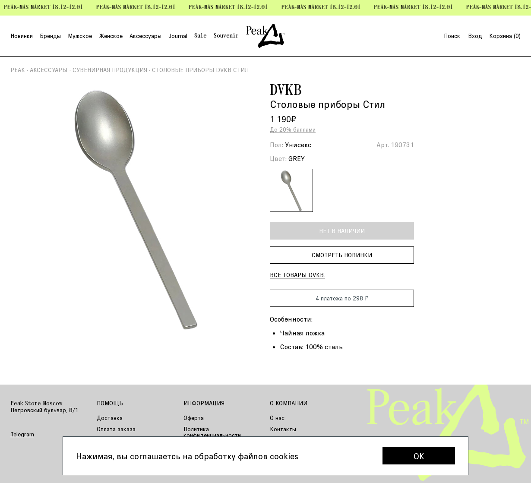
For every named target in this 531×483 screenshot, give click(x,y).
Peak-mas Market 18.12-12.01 (46, 7)
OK (419, 456)
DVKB (286, 91)
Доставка (110, 417)
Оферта (193, 417)
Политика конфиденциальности (212, 432)
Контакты (283, 428)
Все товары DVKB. (297, 274)
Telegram (22, 434)
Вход (475, 36)
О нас (277, 417)
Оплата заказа (116, 428)
